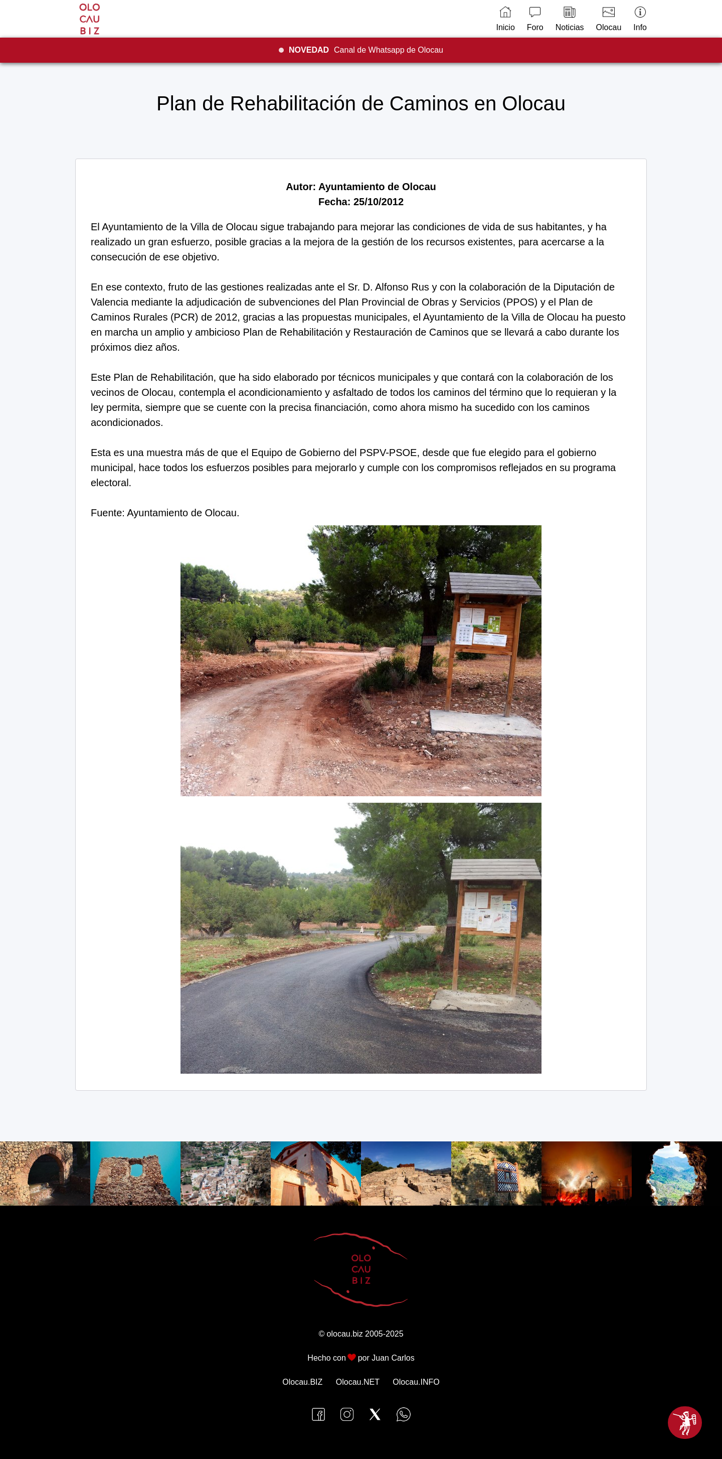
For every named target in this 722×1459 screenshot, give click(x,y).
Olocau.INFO (416, 1382)
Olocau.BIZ (302, 1382)
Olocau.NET (358, 1382)
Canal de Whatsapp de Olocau (366, 50)
